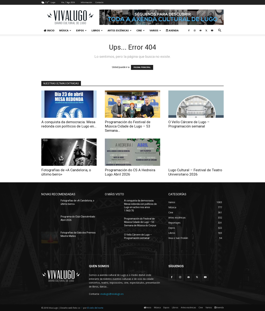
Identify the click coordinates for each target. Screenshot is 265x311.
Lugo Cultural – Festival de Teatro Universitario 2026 (195, 172)
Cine (140, 30)
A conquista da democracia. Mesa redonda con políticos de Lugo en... (68, 124)
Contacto (99, 2)
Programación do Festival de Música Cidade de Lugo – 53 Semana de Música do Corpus (140, 222)
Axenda (172, 30)
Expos (81, 30)
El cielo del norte (95, 307)
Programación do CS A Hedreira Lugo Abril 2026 (130, 172)
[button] (219, 30)
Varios (155, 30)
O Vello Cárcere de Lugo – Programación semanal (189, 124)
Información (86, 2)
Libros (97, 30)
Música (65, 30)
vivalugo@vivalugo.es (112, 293)
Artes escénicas (119, 30)
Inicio (49, 30)
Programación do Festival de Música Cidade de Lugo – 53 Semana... (127, 126)
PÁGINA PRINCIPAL (142, 67)
